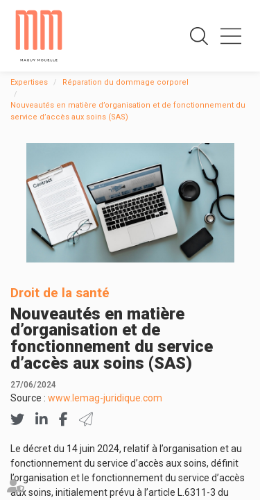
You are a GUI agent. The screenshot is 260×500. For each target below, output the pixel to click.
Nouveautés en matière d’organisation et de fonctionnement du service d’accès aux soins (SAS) (127, 111)
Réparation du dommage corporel (125, 82)
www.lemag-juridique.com (105, 397)
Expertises (29, 82)
